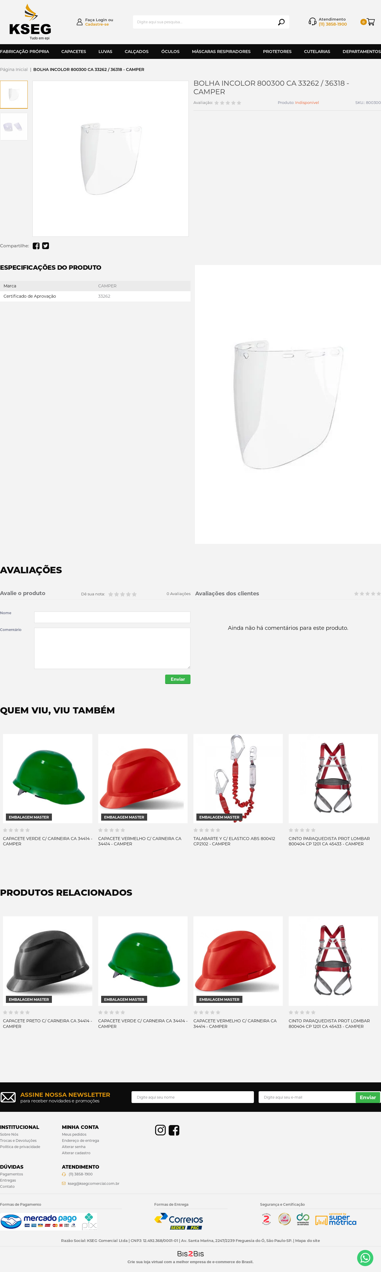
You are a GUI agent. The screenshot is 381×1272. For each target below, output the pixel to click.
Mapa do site (307, 1241)
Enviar (177, 680)
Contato (7, 1187)
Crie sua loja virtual (145, 1263)
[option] (13, 94)
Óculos (170, 51)
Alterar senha (74, 1147)
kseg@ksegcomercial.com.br (93, 1184)
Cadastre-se (97, 24)
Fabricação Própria (24, 51)
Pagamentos (11, 1174)
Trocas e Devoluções (18, 1141)
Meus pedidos (74, 1135)
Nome (5, 613)
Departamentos (362, 51)
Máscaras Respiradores (221, 51)
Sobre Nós (9, 1135)
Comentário (11, 630)
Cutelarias (317, 51)
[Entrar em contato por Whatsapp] (365, 1258)
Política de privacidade (20, 1147)
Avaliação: (203, 102)
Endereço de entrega (80, 1141)
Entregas (8, 1181)
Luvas (105, 51)
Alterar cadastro (76, 1153)
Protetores (277, 51)
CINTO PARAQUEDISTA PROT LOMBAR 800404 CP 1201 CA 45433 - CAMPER (329, 842)
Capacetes (73, 51)
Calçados (137, 51)
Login (101, 19)
